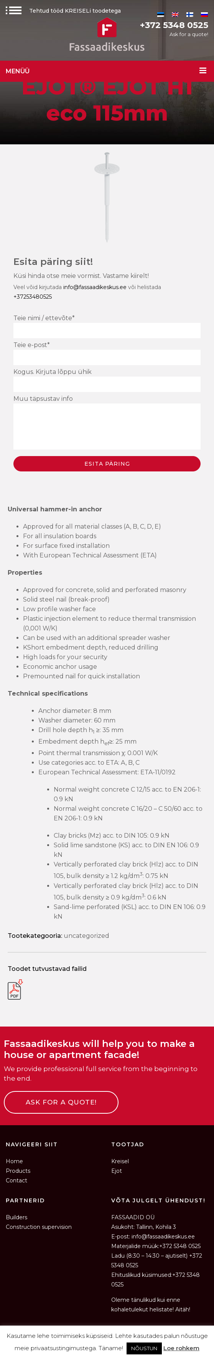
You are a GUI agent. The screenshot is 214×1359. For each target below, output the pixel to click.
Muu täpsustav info (107, 423)
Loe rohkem (181, 1348)
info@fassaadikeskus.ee (95, 287)
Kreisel (120, 1161)
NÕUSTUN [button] (144, 1348)
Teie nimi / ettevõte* (107, 326)
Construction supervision (39, 1226)
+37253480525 (32, 296)
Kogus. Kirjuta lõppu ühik (107, 380)
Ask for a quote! (189, 34)
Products (18, 1170)
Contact (16, 1180)
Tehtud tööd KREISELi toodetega (63, 10)
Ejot (116, 1170)
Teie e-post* (107, 353)
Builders (16, 1217)
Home (14, 1161)
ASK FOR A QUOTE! (61, 1102)
